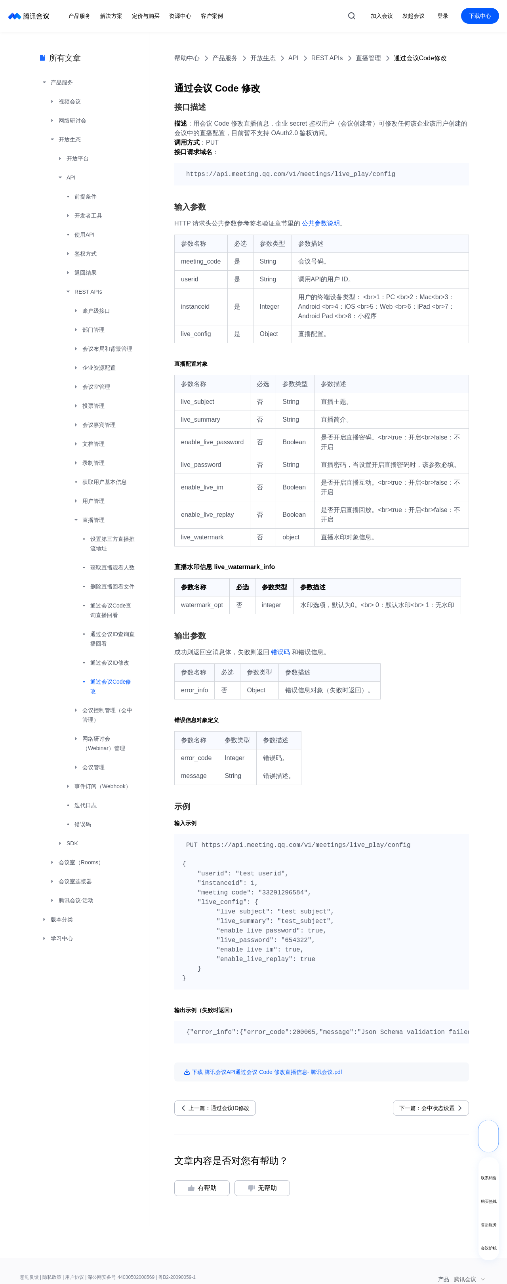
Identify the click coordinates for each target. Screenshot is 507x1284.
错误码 (280, 652)
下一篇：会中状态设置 (427, 1108)
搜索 (351, 16)
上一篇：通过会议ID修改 (219, 1108)
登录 (442, 16)
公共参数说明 (321, 223)
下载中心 (480, 16)
